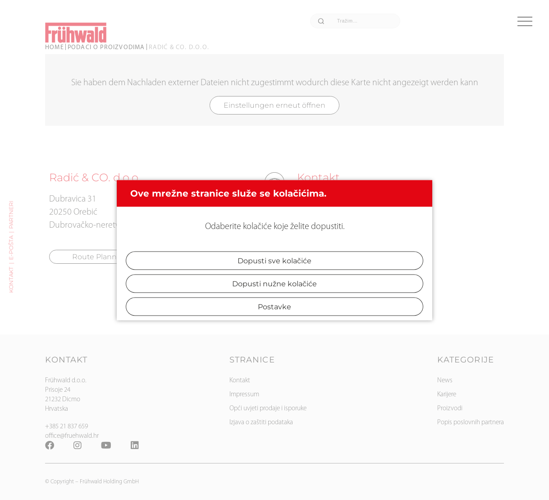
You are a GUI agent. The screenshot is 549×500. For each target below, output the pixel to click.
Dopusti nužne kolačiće (274, 283)
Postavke (274, 306)
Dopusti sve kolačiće (274, 260)
